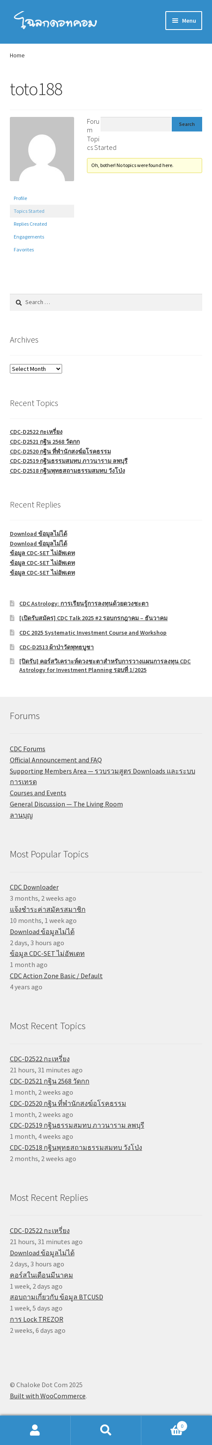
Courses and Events (38, 792)
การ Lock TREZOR (36, 1319)
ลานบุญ (21, 815)
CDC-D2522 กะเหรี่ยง (36, 432)
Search (106, 1430)
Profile (20, 198)
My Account (35, 1430)
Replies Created (30, 224)
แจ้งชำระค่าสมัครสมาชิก (48, 909)
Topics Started (29, 211)
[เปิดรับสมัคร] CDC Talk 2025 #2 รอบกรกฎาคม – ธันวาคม (93, 618)
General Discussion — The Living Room (66, 804)
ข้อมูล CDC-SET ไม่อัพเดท (42, 553)
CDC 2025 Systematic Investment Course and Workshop (93, 632)
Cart (164, 1424)
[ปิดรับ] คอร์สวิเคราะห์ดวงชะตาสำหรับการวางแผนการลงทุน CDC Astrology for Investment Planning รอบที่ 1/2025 (105, 665)
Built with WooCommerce (48, 1395)
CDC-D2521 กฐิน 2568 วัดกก (45, 441)
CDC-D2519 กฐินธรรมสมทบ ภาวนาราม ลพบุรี (69, 461)
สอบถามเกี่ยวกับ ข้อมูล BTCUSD (56, 1297)
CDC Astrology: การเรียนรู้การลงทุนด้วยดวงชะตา (84, 603)
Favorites (24, 249)
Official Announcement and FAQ (56, 759)
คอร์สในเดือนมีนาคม (41, 1275)
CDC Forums (27, 748)
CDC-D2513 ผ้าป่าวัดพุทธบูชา (56, 647)
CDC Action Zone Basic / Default (56, 975)
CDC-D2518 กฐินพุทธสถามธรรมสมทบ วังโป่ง (67, 471)
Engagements (29, 236)
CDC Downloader (34, 887)
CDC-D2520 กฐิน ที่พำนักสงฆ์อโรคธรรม (60, 451)
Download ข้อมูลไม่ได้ (38, 533)
